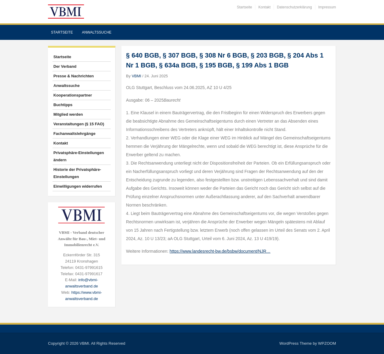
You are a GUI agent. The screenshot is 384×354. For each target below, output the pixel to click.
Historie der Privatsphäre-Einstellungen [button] (77, 173)
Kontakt (264, 7)
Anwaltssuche (97, 32)
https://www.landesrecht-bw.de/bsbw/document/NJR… (220, 251)
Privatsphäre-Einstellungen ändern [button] (78, 156)
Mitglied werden (68, 114)
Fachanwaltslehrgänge (74, 133)
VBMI (136, 76)
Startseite (244, 7)
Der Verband (64, 66)
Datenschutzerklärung (294, 7)
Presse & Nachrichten (73, 76)
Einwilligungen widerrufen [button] (77, 186)
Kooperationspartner (72, 95)
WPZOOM (327, 343)
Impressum (327, 7)
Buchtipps (63, 105)
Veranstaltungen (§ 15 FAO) (78, 124)
